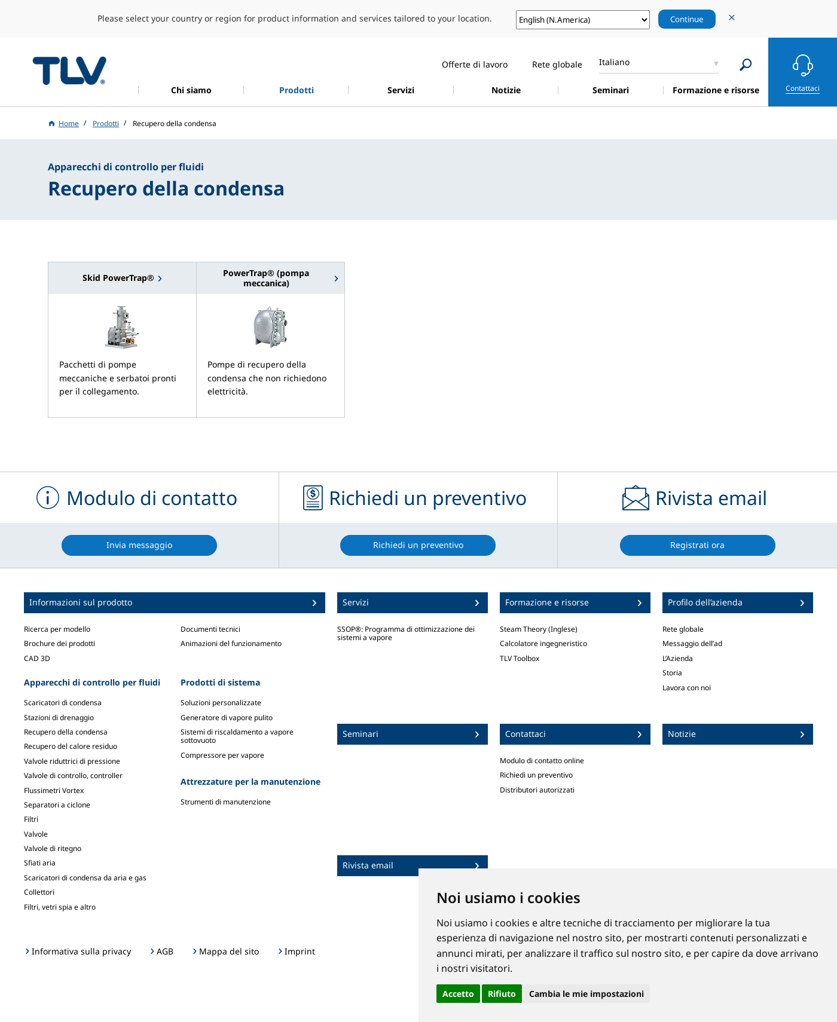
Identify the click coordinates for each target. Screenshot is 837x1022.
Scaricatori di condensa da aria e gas (85, 878)
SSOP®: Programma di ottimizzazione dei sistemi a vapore (406, 633)
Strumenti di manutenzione (226, 802)
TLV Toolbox (519, 658)
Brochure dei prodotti (59, 643)
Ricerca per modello (57, 629)
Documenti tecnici (210, 629)
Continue (687, 19)
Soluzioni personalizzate (221, 702)
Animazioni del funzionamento (231, 643)
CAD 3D (37, 658)
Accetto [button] (458, 993)
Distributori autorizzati (537, 790)
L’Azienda (677, 658)
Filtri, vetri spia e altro (60, 907)
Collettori (39, 892)
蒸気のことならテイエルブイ (69, 70)
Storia (672, 673)
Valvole (36, 834)
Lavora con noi (686, 688)
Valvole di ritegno (52, 848)
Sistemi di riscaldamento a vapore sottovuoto (237, 736)
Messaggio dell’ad (692, 643)
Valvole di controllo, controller (73, 775)
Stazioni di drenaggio (59, 717)
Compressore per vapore (222, 755)
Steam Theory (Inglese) (539, 629)
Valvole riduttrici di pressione (72, 761)
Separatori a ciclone (57, 805)
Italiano (614, 62)
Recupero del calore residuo (70, 746)
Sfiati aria (40, 863)
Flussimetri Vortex (54, 790)
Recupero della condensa (66, 732)
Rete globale (683, 629)
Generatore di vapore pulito (227, 717)
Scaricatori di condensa (63, 702)
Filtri (31, 819)
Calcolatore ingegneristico (543, 643)
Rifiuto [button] (502, 993)
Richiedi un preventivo (536, 775)
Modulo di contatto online (542, 760)
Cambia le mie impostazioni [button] (586, 993)
